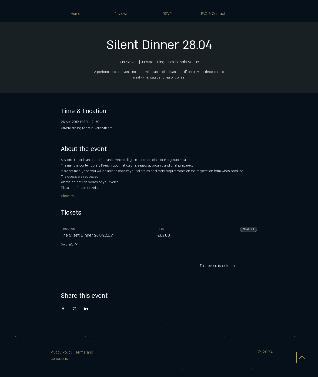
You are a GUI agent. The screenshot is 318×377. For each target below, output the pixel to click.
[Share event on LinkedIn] (86, 308)
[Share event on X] (74, 308)
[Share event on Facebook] (63, 308)
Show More (69, 196)
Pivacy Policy (61, 352)
